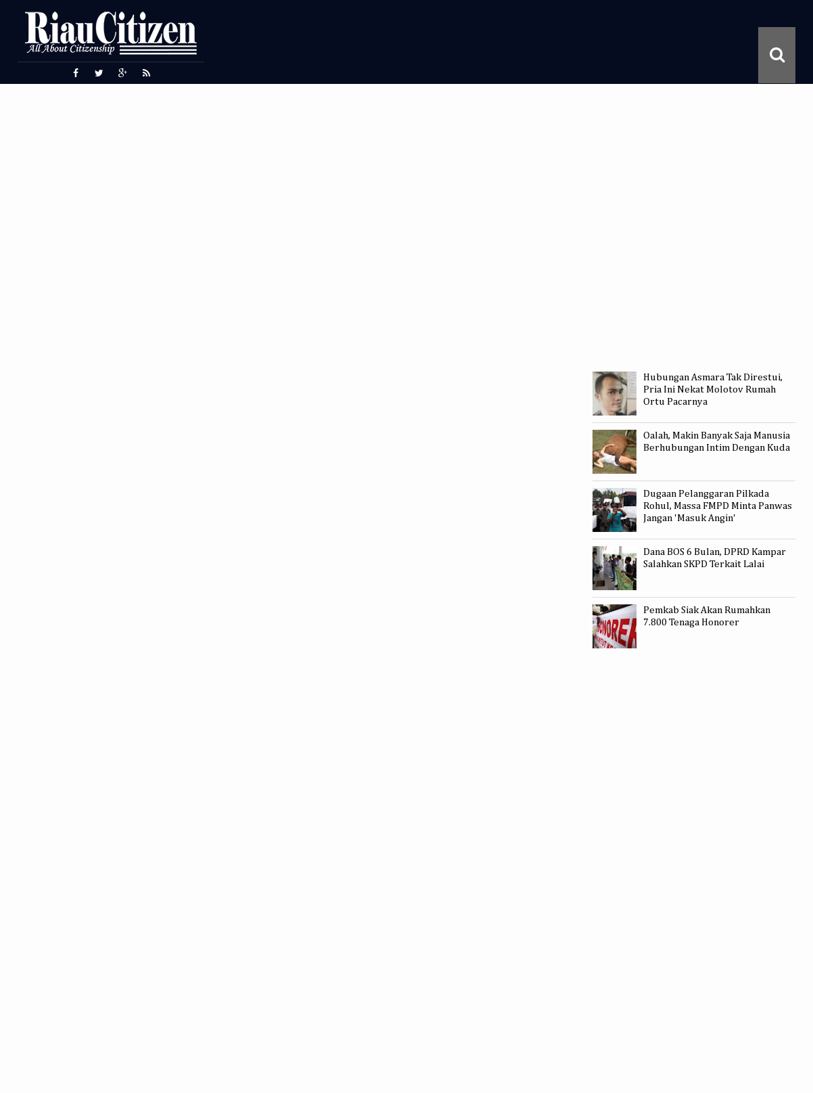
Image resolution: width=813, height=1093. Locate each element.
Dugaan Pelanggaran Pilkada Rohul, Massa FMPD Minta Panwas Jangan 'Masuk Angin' (717, 506)
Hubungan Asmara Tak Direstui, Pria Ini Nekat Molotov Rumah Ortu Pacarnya (713, 389)
